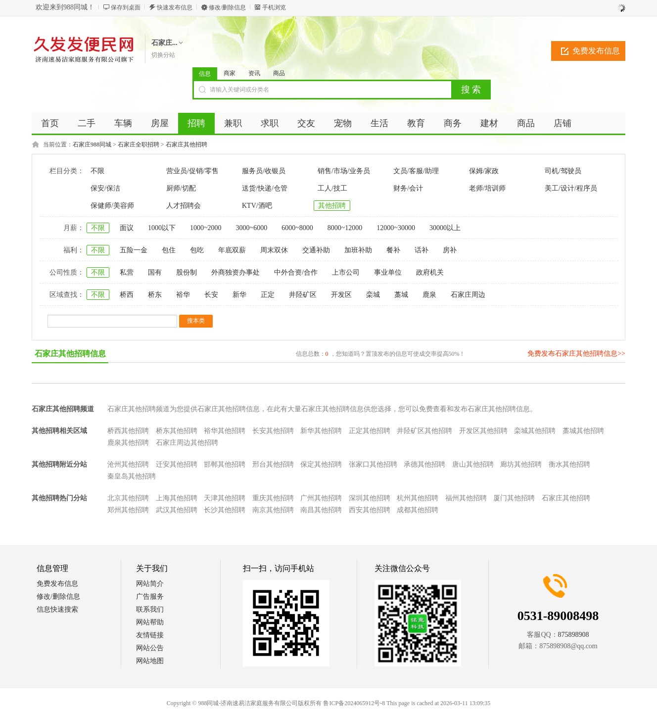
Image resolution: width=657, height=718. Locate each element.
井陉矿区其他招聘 (424, 430)
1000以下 (162, 228)
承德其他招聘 (424, 464)
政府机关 (430, 272)
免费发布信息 (596, 51)
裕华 (183, 294)
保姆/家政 (484, 171)
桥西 (127, 294)
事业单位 (388, 272)
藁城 (401, 294)
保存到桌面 (126, 7)
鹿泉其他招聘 (128, 442)
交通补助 (316, 250)
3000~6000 (252, 228)
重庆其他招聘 (273, 498)
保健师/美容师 (112, 205)
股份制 (186, 272)
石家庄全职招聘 (138, 144)
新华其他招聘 (321, 430)
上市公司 (346, 272)
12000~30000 (395, 228)
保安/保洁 (105, 188)
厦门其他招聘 (514, 498)
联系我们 (150, 609)
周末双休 (274, 250)
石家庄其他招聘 (186, 144)
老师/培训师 (487, 188)
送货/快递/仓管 (264, 188)
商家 (229, 73)
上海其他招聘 (176, 498)
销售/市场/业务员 (344, 171)
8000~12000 (345, 228)
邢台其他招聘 (273, 464)
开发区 (341, 294)
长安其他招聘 (273, 430)
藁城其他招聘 (583, 430)
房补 (450, 250)
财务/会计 (408, 188)
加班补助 (358, 250)
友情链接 (150, 635)
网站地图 (150, 661)
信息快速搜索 (57, 609)
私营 (127, 272)
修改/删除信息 (227, 7)
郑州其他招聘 (128, 510)
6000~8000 (297, 228)
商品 (279, 73)
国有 (155, 272)
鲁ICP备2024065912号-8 (354, 703)
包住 (169, 250)
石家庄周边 (468, 294)
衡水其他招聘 (569, 464)
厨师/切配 (181, 188)
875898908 (573, 634)
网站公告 (150, 648)
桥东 (155, 294)
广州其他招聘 (321, 498)
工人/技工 (332, 188)
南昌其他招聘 (321, 510)
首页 (50, 123)
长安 (211, 294)
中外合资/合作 (296, 272)
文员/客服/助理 (416, 171)
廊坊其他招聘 (521, 464)
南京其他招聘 (273, 510)
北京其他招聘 (128, 498)
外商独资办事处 (235, 272)
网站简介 (150, 583)
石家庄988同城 (92, 144)
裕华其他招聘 (224, 430)
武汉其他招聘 (176, 510)
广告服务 (150, 596)
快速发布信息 (174, 7)
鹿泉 (429, 294)
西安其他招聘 (369, 510)
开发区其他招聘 (483, 430)
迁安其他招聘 (176, 464)
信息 (205, 73)
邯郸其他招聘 (224, 464)
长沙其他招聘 (224, 510)
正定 (268, 294)
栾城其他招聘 (535, 430)
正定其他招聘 (369, 430)
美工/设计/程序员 (571, 188)
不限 (97, 171)
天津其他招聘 (224, 498)
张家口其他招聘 (373, 464)
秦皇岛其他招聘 (131, 476)
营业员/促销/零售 (192, 171)
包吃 (197, 250)
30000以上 (445, 228)
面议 (127, 228)
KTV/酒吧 (257, 205)
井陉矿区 (303, 294)
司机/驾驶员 (563, 171)
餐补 (393, 250)
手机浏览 (274, 7)
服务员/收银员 (263, 171)
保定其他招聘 (321, 464)
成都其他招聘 (417, 510)
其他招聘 (332, 205)
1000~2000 (206, 228)
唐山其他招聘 (473, 464)
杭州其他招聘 (417, 498)
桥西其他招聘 (128, 430)
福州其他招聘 (466, 498)
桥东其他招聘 (176, 430)
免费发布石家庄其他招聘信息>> (576, 353)
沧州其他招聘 (128, 464)
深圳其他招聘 (369, 498)
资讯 (254, 73)
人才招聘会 (183, 205)
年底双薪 (232, 250)
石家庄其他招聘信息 (70, 353)
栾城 (373, 294)
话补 (421, 250)
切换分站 (163, 54)
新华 (239, 294)
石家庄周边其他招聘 (187, 442)
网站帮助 (150, 622)
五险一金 (133, 250)
